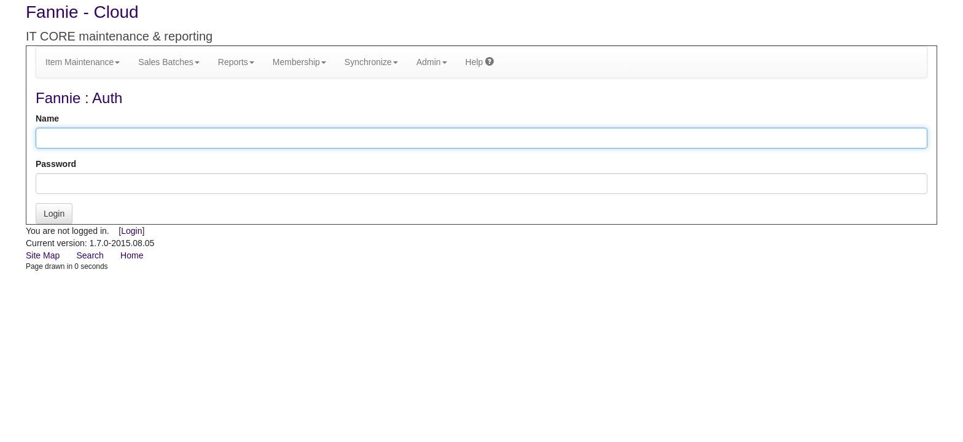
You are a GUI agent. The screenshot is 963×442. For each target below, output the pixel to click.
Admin (431, 62)
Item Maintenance (82, 62)
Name (47, 118)
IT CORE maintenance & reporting (119, 36)
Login (54, 214)
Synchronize (371, 62)
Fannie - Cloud (82, 11)
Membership (299, 62)
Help (480, 62)
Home (131, 255)
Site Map (43, 255)
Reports (236, 62)
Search (89, 255)
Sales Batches (169, 62)
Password (56, 164)
